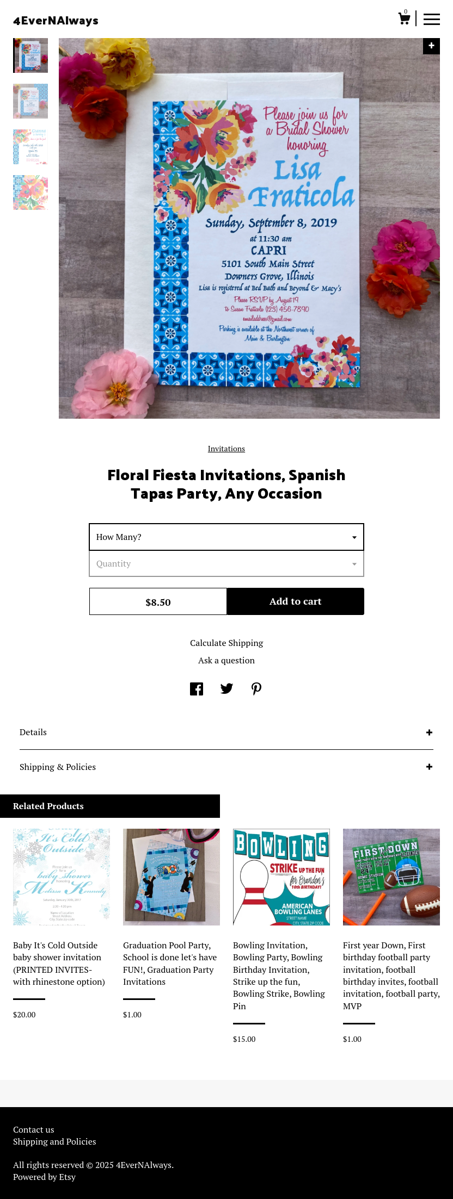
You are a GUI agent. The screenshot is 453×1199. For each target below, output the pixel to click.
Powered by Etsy (44, 1177)
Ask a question (226, 660)
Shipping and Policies (54, 1141)
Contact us (33, 1129)
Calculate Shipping (226, 643)
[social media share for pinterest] (256, 690)
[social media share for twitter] (227, 690)
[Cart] (404, 20)
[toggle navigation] (432, 18)
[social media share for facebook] (196, 690)
